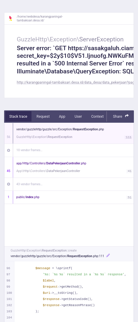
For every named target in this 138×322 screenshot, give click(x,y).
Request (43, 116)
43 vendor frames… (29, 184)
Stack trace (18, 116)
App (62, 116)
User (78, 116)
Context (97, 116)
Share (121, 116)
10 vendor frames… (29, 150)
